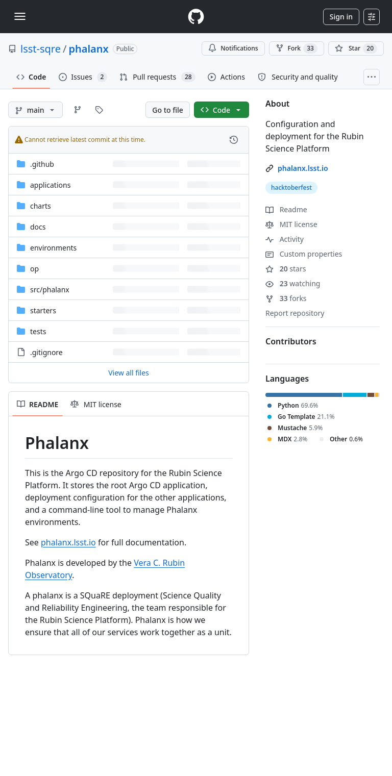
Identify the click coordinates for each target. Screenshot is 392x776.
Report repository (294, 313)
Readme (286, 209)
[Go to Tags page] (99, 110)
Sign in (341, 16)
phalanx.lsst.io (68, 542)
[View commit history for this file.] (233, 140)
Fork (296, 48)
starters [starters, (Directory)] (43, 310)
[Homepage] (196, 16)
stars (285, 268)
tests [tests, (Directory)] (38, 331)
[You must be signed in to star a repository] (356, 48)
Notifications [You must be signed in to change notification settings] (233, 48)
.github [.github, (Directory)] (42, 164)
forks (286, 298)
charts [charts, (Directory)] (40, 206)
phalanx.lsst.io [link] (303, 168)
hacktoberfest (291, 187)
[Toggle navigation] (20, 16)
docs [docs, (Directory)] (38, 227)
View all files (128, 373)
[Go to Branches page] (77, 110)
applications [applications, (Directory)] (50, 185)
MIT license (291, 224)
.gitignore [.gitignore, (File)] (46, 352)
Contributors (290, 341)
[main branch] (35, 110)
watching (292, 283)
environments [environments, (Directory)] (53, 248)
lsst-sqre (40, 49)
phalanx (88, 49)
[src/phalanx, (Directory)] (49, 289)
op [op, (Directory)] (34, 268)
